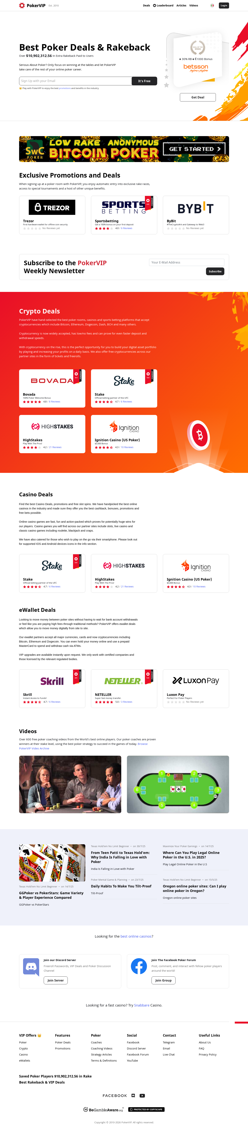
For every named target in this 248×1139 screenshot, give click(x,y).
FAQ (201, 1049)
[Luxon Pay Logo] (196, 680)
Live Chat (169, 1055)
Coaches (96, 1043)
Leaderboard (163, 5)
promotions (65, 88)
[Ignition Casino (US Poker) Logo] (124, 426)
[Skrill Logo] (52, 680)
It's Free (144, 81)
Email (166, 1049)
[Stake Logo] (124, 380)
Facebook (133, 1043)
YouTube (132, 1061)
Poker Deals (63, 1043)
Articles (181, 5)
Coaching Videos (101, 1049)
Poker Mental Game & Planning (109, 880)
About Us (205, 1043)
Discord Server (136, 1049)
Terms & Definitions (104, 1061)
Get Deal (197, 97)
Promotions (62, 1049)
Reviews (126, 228)
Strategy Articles (101, 1055)
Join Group (163, 980)
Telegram (169, 1043)
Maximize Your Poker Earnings (180, 846)
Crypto (23, 1049)
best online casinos (136, 937)
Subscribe (215, 271)
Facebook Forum (138, 1055)
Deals (146, 5)
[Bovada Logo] (52, 380)
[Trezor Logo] (52, 207)
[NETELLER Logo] (124, 680)
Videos (193, 5)
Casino (23, 1055)
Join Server (56, 980)
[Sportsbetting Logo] (124, 207)
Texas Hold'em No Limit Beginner (38, 887)
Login (224, 5)
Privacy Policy (208, 1055)
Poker (23, 1043)
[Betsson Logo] (196, 68)
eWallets (24, 1061)
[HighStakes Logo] (52, 426)
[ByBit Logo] (196, 207)
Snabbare (141, 1006)
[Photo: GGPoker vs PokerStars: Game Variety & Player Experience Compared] (52, 863)
